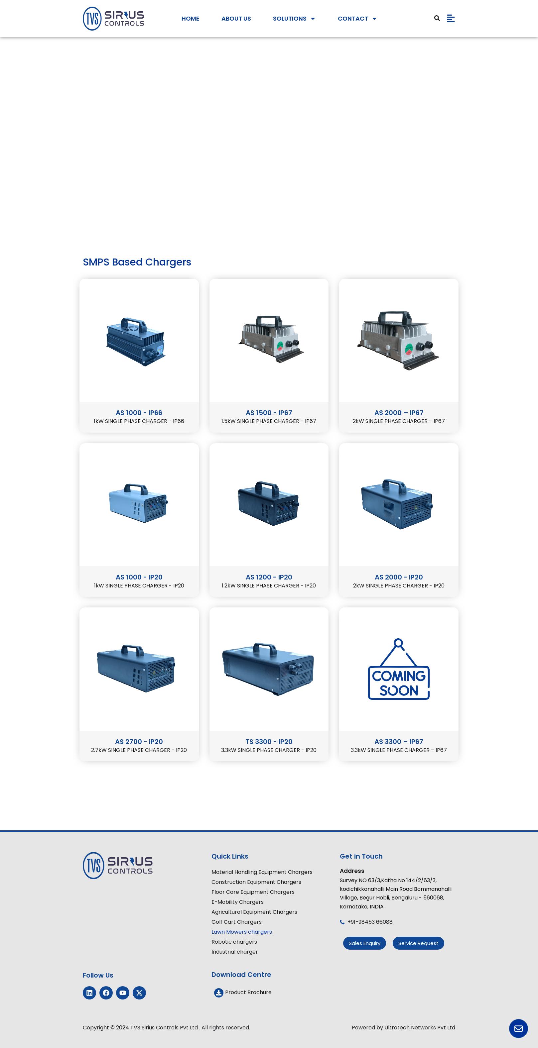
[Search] (437, 18)
